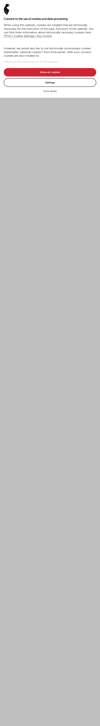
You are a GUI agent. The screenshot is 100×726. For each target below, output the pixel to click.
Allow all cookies (50, 72)
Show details (50, 91)
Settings (50, 83)
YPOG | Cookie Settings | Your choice (28, 36)
